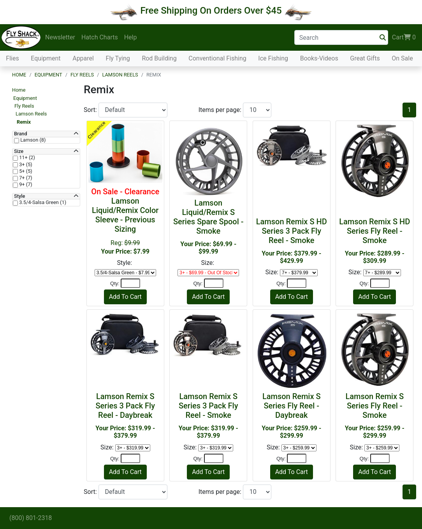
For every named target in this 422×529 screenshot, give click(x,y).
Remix (24, 122)
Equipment (45, 58)
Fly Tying (118, 58)
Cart (404, 37)
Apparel (83, 58)
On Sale (402, 58)
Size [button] (18, 151)
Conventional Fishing (217, 58)
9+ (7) (25, 184)
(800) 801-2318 (30, 518)
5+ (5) (25, 171)
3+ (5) (25, 164)
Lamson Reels (120, 75)
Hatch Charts (99, 37)
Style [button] (19, 196)
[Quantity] (130, 283)
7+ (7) (25, 178)
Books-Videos (319, 58)
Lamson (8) (32, 140)
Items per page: (221, 110)
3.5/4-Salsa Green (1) (42, 202)
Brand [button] (20, 134)
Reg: (125, 221)
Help (130, 37)
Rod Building (159, 58)
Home (19, 75)
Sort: (91, 110)
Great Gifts (365, 58)
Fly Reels (82, 75)
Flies (12, 58)
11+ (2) (26, 157)
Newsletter (60, 37)
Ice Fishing (273, 58)
